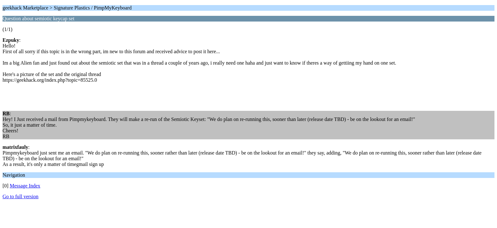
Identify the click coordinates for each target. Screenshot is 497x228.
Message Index (25, 185)
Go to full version (20, 196)
